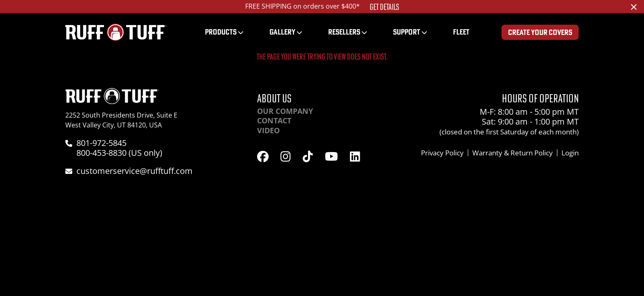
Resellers (344, 32)
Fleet (461, 32)
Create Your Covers (540, 32)
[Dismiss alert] (633, 6)
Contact (274, 120)
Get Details (384, 7)
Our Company (285, 111)
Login (570, 152)
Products (221, 32)
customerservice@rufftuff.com (134, 170)
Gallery (282, 32)
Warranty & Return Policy (512, 152)
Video (268, 130)
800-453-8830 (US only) (119, 152)
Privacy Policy (442, 152)
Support (406, 32)
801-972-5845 (101, 142)
